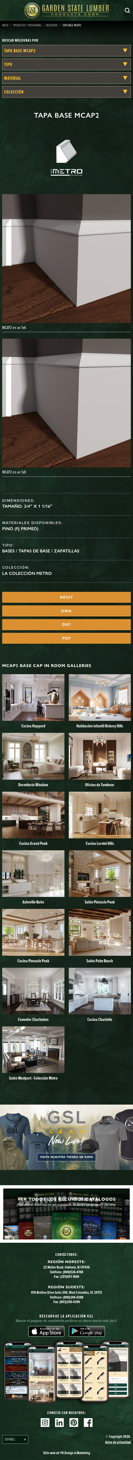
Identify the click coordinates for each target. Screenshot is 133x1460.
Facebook (88, 1422)
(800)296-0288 (73, 1297)
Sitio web (66, 1453)
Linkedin (59, 1422)
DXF (66, 624)
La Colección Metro (27, 573)
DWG (66, 611)
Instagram (45, 1422)
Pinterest (73, 1422)
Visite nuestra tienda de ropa (66, 1157)
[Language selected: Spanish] (15, 1439)
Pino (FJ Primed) (20, 528)
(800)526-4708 (73, 1272)
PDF (66, 638)
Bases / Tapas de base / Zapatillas (40, 550)
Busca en (127, 10)
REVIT (66, 597)
